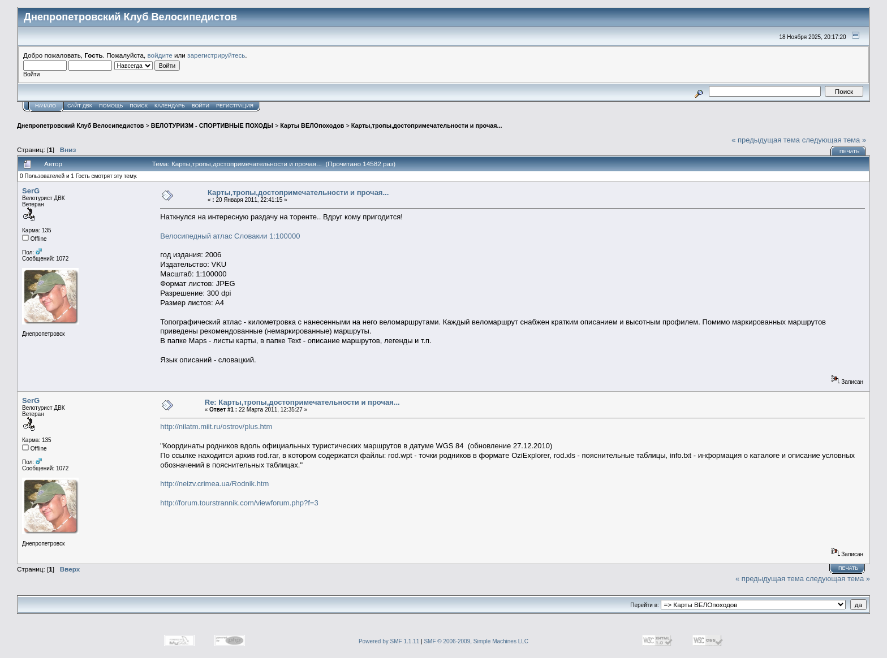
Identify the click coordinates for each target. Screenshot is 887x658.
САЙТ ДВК (79, 106)
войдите (160, 55)
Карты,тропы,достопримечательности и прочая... (426, 125)
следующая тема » (834, 140)
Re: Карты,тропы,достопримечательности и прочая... (302, 402)
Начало (45, 106)
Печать (849, 151)
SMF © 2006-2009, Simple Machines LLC (476, 641)
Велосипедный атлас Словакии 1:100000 (230, 236)
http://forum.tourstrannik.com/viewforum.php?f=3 (239, 503)
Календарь (169, 106)
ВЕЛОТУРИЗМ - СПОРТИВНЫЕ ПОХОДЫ (212, 125)
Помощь (111, 106)
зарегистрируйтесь (216, 55)
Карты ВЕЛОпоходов (312, 125)
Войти (200, 106)
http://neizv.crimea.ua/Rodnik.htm (214, 483)
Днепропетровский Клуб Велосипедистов (80, 125)
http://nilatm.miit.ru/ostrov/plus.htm (216, 426)
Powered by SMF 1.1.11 (389, 641)
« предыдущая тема (765, 140)
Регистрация (234, 106)
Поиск (139, 106)
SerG (31, 191)
